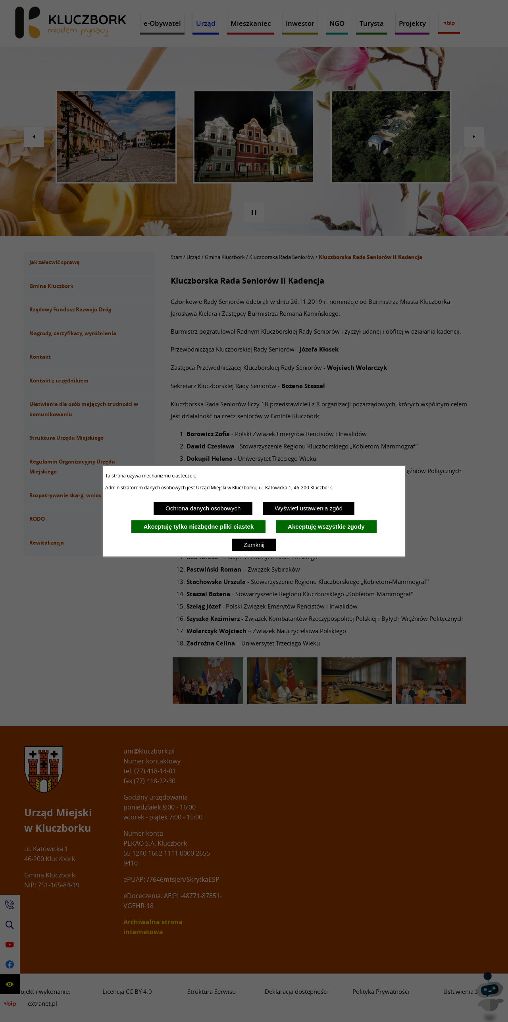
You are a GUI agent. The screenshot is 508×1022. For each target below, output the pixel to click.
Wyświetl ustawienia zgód (309, 508)
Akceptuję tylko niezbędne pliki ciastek (198, 526)
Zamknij (254, 544)
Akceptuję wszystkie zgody (326, 526)
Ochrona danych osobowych (203, 508)
